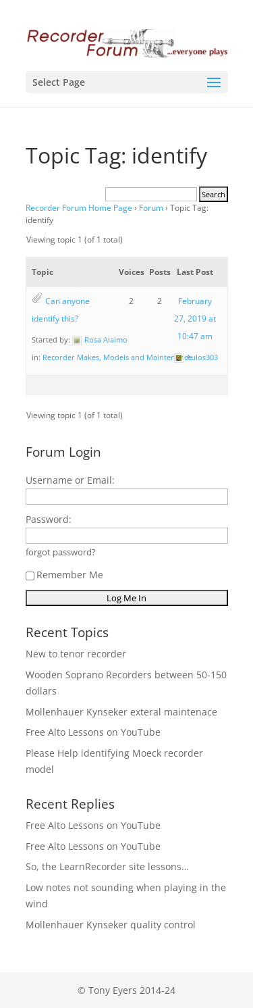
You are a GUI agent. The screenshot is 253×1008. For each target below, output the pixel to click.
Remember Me (64, 574)
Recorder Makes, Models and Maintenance (117, 357)
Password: (49, 519)
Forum (151, 207)
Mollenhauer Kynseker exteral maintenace (121, 711)
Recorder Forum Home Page (79, 207)
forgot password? (61, 552)
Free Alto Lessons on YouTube (93, 732)
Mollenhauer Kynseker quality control (111, 924)
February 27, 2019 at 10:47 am (195, 318)
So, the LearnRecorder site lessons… (107, 866)
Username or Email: (70, 480)
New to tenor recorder (76, 653)
